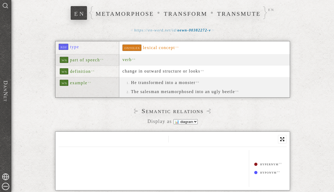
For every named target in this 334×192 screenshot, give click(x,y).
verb (127, 59)
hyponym (265, 172)
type (74, 47)
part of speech (85, 60)
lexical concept (159, 47)
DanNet (5, 91)
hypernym (266, 164)
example (78, 83)
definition (80, 71)
